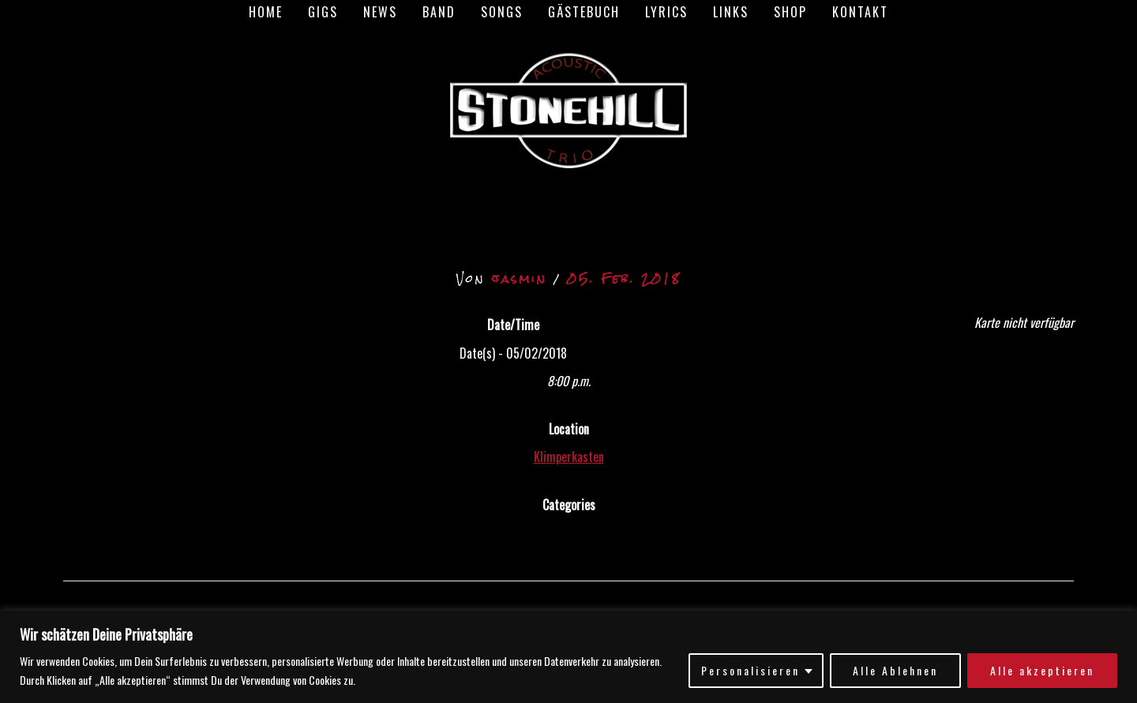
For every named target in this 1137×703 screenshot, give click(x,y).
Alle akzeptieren (1042, 670)
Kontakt (860, 11)
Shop (790, 11)
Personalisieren (750, 670)
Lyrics (666, 11)
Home (266, 11)
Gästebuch (584, 11)
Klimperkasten (569, 456)
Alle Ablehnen (895, 670)
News (380, 11)
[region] (568, 657)
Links (731, 11)
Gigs (323, 11)
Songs (502, 11)
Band (439, 11)
